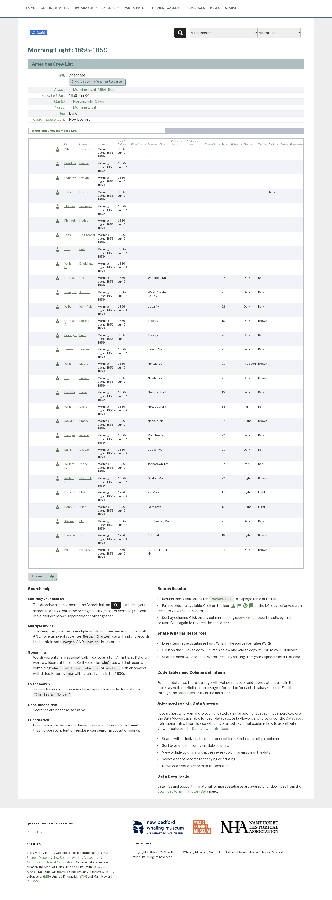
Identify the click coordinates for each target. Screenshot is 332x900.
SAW (96, 872)
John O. (69, 192)
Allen (82, 506)
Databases (86, 8)
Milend (83, 492)
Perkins (84, 177)
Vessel (60, 107)
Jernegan (85, 206)
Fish (82, 249)
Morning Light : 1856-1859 (94, 90)
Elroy (82, 521)
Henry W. (70, 177)
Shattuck (85, 478)
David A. (69, 420)
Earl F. (68, 449)
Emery (83, 420)
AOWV (98, 867)
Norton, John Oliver (89, 101)
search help (42, 576)
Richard (69, 220)
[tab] (97, 130)
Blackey (84, 549)
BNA (83, 876)
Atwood (84, 292)
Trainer (84, 349)
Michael (69, 492)
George (69, 277)
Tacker (84, 378)
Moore (84, 363)
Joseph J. (70, 292)
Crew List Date (53, 96)
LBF (47, 876)
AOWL (31, 872)
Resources (195, 8)
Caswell (84, 449)
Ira (66, 549)
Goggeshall (87, 234)
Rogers (84, 320)
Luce (82, 335)
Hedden (84, 220)
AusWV (33, 881)
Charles (69, 206)
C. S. (67, 249)
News (215, 8)
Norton (84, 192)
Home (30, 8)
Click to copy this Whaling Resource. (97, 81)
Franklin (69, 392)
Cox (82, 277)
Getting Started (55, 8)
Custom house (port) (49, 119)
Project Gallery (166, 8)
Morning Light (84, 107)
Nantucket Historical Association (50, 862)
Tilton (83, 535)
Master (59, 101)
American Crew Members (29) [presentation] (54, 130)
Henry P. (69, 506)
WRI (61, 76)
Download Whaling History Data (182, 792)
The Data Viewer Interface (206, 729)
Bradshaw (86, 263)
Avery (83, 463)
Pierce (84, 163)
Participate (136, 8)
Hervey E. (70, 335)
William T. (70, 406)
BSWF (62, 872)
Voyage (59, 90)
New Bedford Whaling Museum (74, 857)
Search (231, 8)
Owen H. (70, 535)
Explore (110, 8)
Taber (83, 392)
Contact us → (36, 832)
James (68, 349)
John (67, 234)
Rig (62, 113)
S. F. (66, 378)
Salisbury (85, 149)
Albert (68, 149)
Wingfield (86, 306)
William (69, 363)
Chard (83, 406)
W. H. (67, 306)
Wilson (84, 435)
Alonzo (69, 521)
